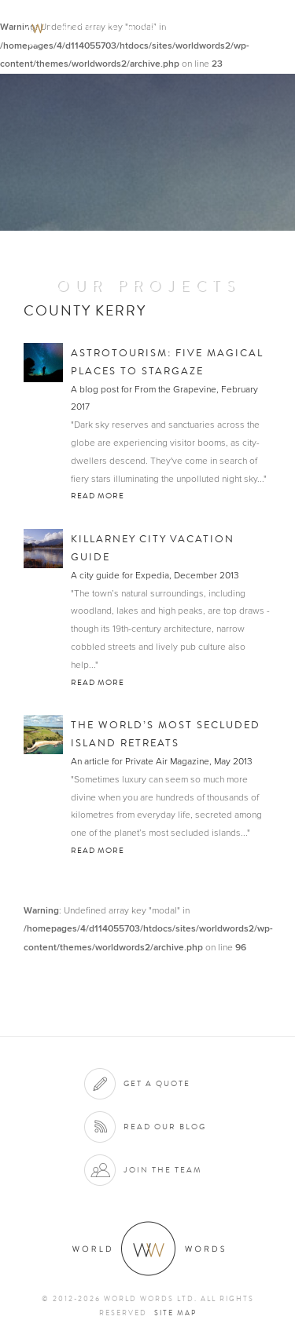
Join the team (163, 1170)
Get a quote (157, 1083)
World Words (100, 28)
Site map (175, 1313)
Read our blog (165, 1126)
